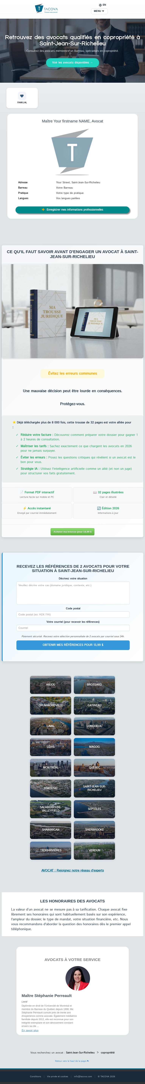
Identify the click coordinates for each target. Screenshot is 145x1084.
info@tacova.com (83, 1076)
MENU (99, 11)
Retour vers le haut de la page (72, 1061)
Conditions (35, 1076)
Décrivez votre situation (73, 579)
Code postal (73, 608)
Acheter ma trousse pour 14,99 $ (73, 531)
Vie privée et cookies (57, 1076)
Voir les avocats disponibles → (72, 63)
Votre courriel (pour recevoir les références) (72, 622)
